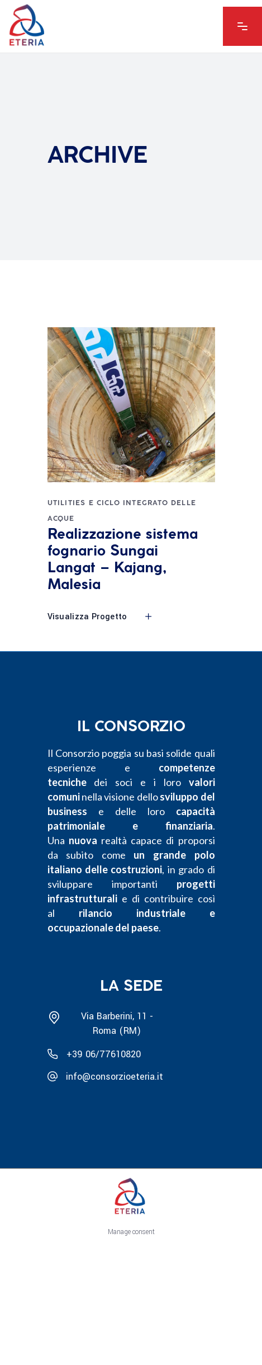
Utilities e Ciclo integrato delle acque (122, 511)
